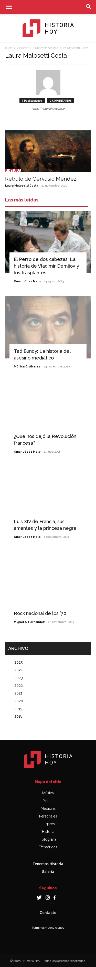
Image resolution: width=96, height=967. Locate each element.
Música (48, 793)
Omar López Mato (27, 281)
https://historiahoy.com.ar (48, 108)
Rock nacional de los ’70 (40, 613)
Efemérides (48, 847)
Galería (48, 871)
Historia (48, 832)
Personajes (48, 816)
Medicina (48, 808)
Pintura (13, 170)
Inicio (8, 48)
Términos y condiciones (48, 927)
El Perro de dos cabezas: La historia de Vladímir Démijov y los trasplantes (46, 266)
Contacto (48, 913)
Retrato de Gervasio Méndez (41, 178)
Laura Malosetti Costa (21, 185)
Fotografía (48, 839)
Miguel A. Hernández (29, 622)
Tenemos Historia (48, 863)
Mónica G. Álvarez (27, 366)
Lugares (48, 824)
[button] (9, 7)
